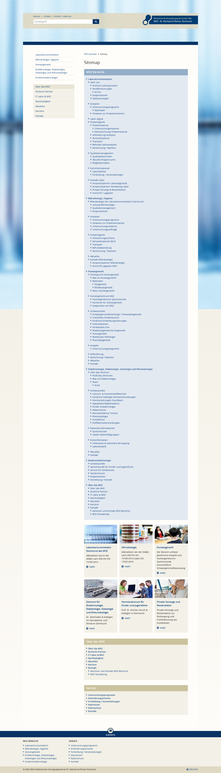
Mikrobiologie (129, 547)
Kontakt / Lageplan (62, 16)
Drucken (192, 769)
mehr (92, 566)
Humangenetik (165, 547)
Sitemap (47, 16)
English (36, 16)
